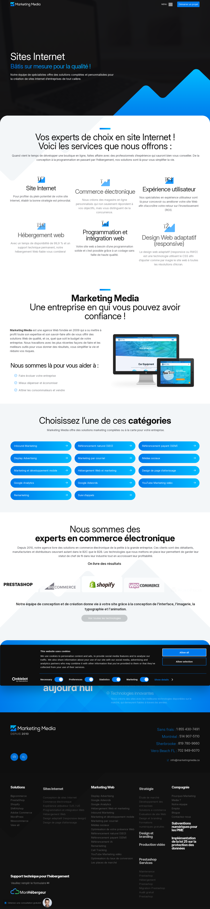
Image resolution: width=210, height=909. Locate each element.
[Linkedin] (23, 763)
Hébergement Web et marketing (99, 471)
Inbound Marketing (27, 446)
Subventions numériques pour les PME (184, 838)
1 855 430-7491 (187, 734)
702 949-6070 (188, 755)
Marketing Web (102, 799)
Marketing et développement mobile (38, 471)
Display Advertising (27, 458)
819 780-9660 (188, 748)
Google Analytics (26, 483)
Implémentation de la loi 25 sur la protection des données (184, 855)
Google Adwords (90, 483)
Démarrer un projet (188, 4)
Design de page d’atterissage (161, 471)
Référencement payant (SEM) (162, 446)
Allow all (184, 875)
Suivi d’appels (87, 496)
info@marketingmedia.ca (184, 765)
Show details (162, 903)
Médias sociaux (153, 458)
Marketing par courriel (93, 458)
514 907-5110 (189, 741)
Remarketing (23, 496)
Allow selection (184, 885)
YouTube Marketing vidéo (159, 483)
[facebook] (14, 763)
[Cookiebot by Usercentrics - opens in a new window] (19, 903)
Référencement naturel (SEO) (97, 446)
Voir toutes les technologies (99, 619)
